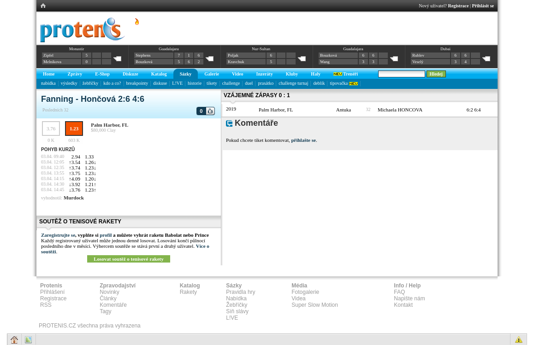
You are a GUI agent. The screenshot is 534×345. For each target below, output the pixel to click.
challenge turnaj (293, 83)
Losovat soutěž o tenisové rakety (129, 259)
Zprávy (75, 73)
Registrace (458, 5)
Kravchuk (236, 61)
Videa (298, 298)
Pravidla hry (240, 292)
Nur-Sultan (261, 49)
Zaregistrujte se (58, 235)
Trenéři (345, 73)
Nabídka (236, 298)
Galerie (211, 73)
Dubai (445, 49)
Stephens (143, 55)
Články (108, 298)
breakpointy (137, 83)
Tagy (105, 311)
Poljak (233, 55)
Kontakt (403, 305)
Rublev (418, 55)
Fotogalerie (305, 292)
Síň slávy (237, 311)
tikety (212, 83)
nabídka (48, 83)
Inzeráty (264, 73)
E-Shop (102, 73)
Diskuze (130, 73)
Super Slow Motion (314, 305)
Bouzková (144, 61)
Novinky (109, 292)
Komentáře (113, 305)
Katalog (159, 73)
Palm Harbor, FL (109, 125)
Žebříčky (236, 305)
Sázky (186, 73)
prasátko (265, 83)
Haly (315, 73)
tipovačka (343, 83)
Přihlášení (52, 292)
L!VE (177, 83)
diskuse (160, 83)
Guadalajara (168, 49)
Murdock (74, 197)
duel (249, 83)
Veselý (417, 61)
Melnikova (52, 61)
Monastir (76, 49)
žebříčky (90, 83)
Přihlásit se (483, 5)
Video (237, 73)
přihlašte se (303, 140)
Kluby (292, 73)
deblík (319, 83)
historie (195, 83)
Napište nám (409, 298)
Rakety (188, 292)
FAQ (399, 292)
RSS (46, 305)
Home (49, 73)
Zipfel (48, 55)
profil (106, 235)
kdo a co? (112, 83)
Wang (325, 61)
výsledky (69, 83)
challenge (231, 83)
